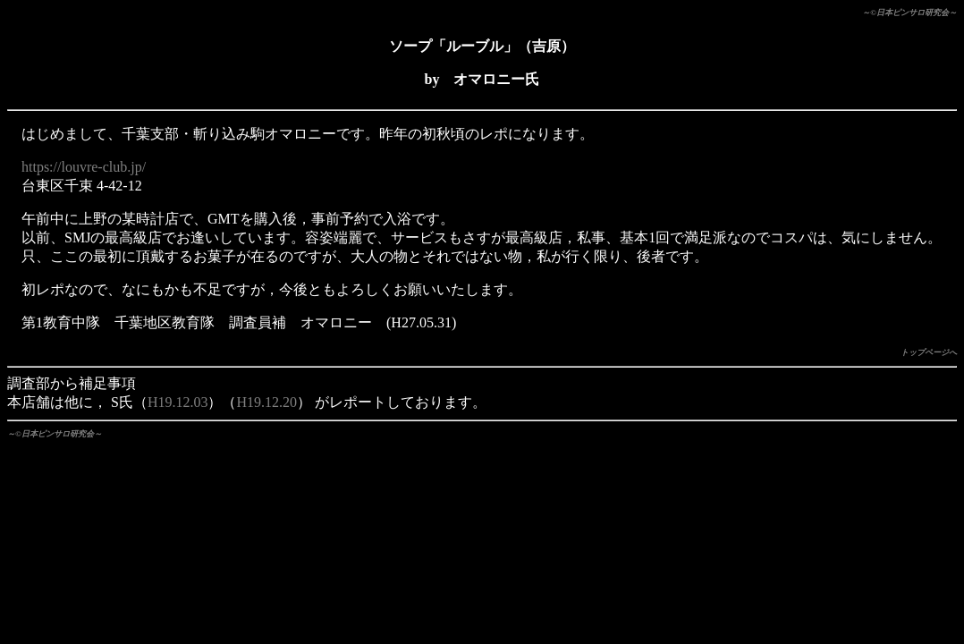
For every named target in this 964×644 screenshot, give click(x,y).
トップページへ (929, 352)
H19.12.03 (178, 402)
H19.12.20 (266, 402)
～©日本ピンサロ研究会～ (909, 12)
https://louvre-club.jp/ (83, 166)
